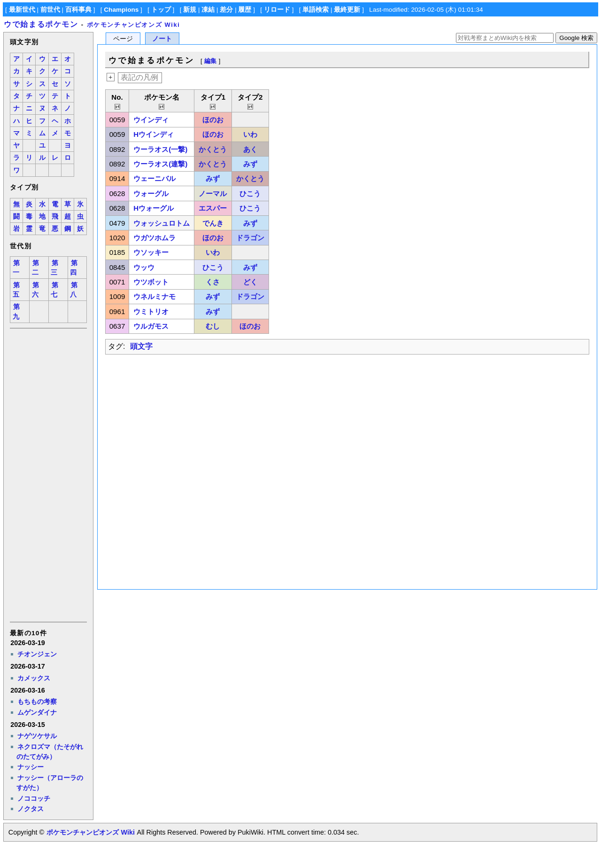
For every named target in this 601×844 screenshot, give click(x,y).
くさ (213, 282)
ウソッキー (151, 252)
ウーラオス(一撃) (160, 149)
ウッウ (143, 267)
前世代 (50, 9)
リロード (277, 9)
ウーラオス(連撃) (160, 164)
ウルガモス (151, 326)
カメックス (33, 678)
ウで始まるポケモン (41, 24)
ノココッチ (33, 798)
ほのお (212, 120)
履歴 (244, 9)
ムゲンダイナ (37, 712)
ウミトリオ (151, 312)
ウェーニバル (154, 178)
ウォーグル (151, 193)
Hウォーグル (153, 208)
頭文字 (141, 346)
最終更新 (347, 9)
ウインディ (151, 120)
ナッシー (30, 767)
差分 (226, 9)
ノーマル (213, 193)
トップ (161, 9)
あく (250, 149)
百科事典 (78, 9)
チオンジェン (37, 654)
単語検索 (315, 9)
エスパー (213, 208)
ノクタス (30, 808)
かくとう (213, 149)
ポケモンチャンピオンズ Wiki (133, 24)
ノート (162, 38)
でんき (212, 223)
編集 (210, 60)
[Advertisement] (47, 474)
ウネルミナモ (154, 296)
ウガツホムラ (154, 238)
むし (213, 326)
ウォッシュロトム (161, 223)
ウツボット (151, 282)
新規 (189, 9)
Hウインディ (153, 134)
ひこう (250, 193)
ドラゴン (250, 238)
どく (250, 282)
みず (250, 164)
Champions (121, 9)
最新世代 (22, 9)
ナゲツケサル (37, 736)
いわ (250, 134)
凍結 (208, 9)
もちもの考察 (37, 701)
